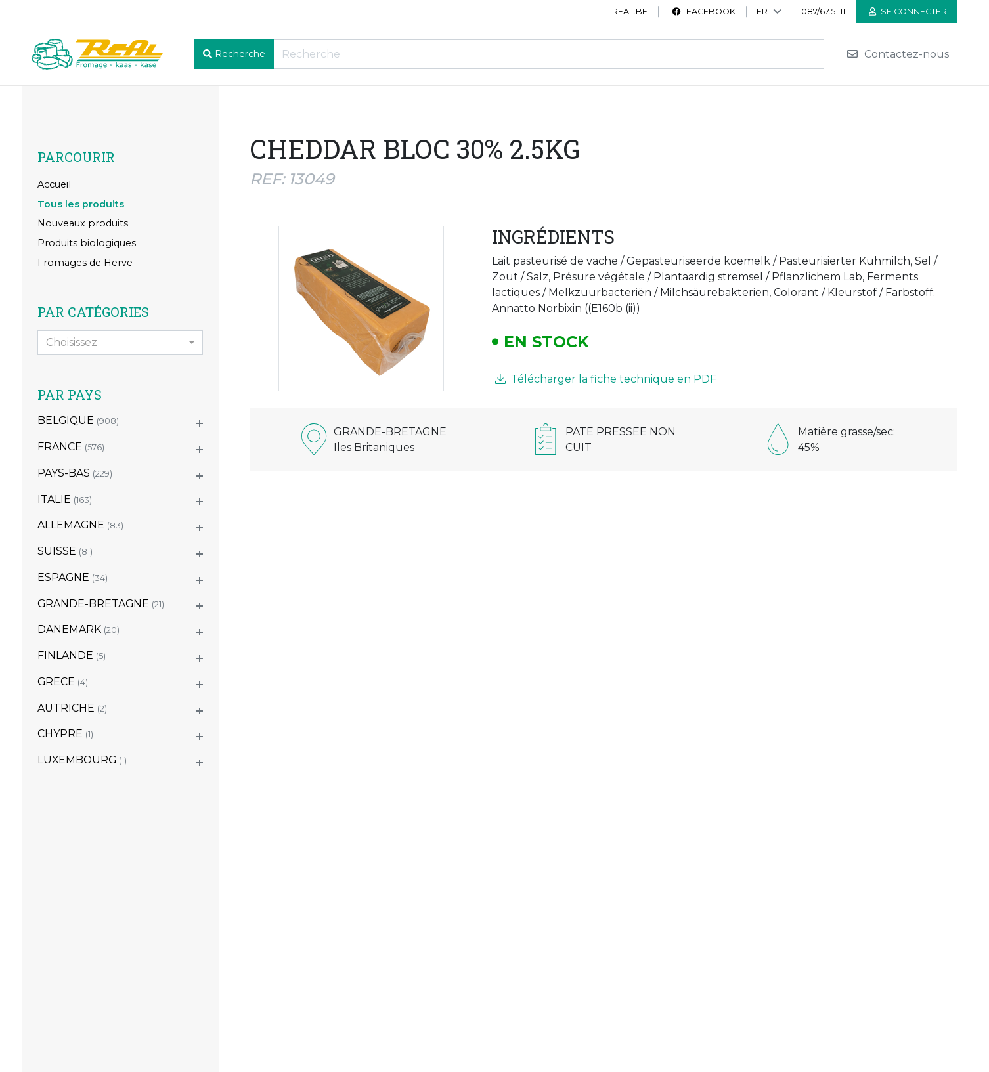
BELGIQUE (78, 420)
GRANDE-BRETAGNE (100, 603)
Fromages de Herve (85, 262)
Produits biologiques (86, 243)
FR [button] (762, 11)
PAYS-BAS (74, 473)
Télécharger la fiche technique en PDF (605, 379)
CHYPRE (65, 733)
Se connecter (908, 11)
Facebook (703, 11)
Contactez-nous (897, 54)
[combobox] (120, 342)
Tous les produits (80, 204)
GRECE (62, 681)
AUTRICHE (72, 708)
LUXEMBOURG (82, 760)
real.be (630, 11)
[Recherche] (548, 54)
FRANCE (70, 446)
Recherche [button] (240, 54)
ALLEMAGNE (80, 525)
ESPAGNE (72, 577)
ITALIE (64, 499)
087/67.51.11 (823, 11)
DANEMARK (78, 629)
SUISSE (65, 551)
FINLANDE (71, 655)
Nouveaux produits (82, 223)
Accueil (54, 184)
